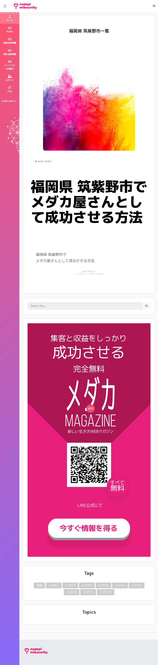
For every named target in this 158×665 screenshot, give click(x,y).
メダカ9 (88, 592)
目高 (39, 585)
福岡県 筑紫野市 (43, 161)
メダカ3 (70, 585)
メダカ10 (106, 592)
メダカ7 (137, 585)
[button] (154, 6)
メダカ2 (54, 585)
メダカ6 (120, 585)
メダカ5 (103, 585)
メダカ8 (72, 592)
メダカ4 (87, 585)
